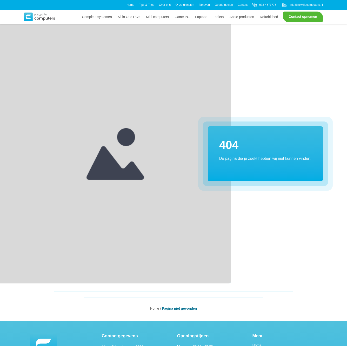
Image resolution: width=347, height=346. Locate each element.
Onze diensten (184, 4)
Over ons (165, 4)
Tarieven (204, 4)
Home (130, 4)
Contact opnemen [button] (303, 17)
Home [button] (154, 308)
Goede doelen (224, 4)
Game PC (182, 17)
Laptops (201, 17)
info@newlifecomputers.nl (302, 5)
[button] (39, 17)
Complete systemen (97, 17)
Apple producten (241, 17)
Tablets (218, 17)
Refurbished (269, 17)
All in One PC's (129, 17)
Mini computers (157, 17)
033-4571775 (264, 5)
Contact (242, 4)
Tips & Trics (146, 4)
